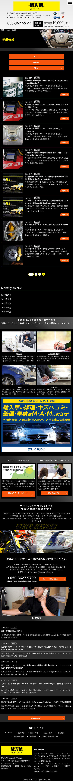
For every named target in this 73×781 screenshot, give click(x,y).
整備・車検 (34, 733)
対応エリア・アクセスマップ (18, 494)
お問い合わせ (53, 579)
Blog (36, 68)
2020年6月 (6, 303)
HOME (9, 733)
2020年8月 (6, 295)
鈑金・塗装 (48, 733)
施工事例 (21, 733)
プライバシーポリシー (50, 736)
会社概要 (61, 733)
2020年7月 (6, 299)
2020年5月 (6, 307)
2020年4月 (6, 311)
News (36, 62)
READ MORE (35, 718)
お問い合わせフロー (54, 493)
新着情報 (32, 736)
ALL (36, 56)
